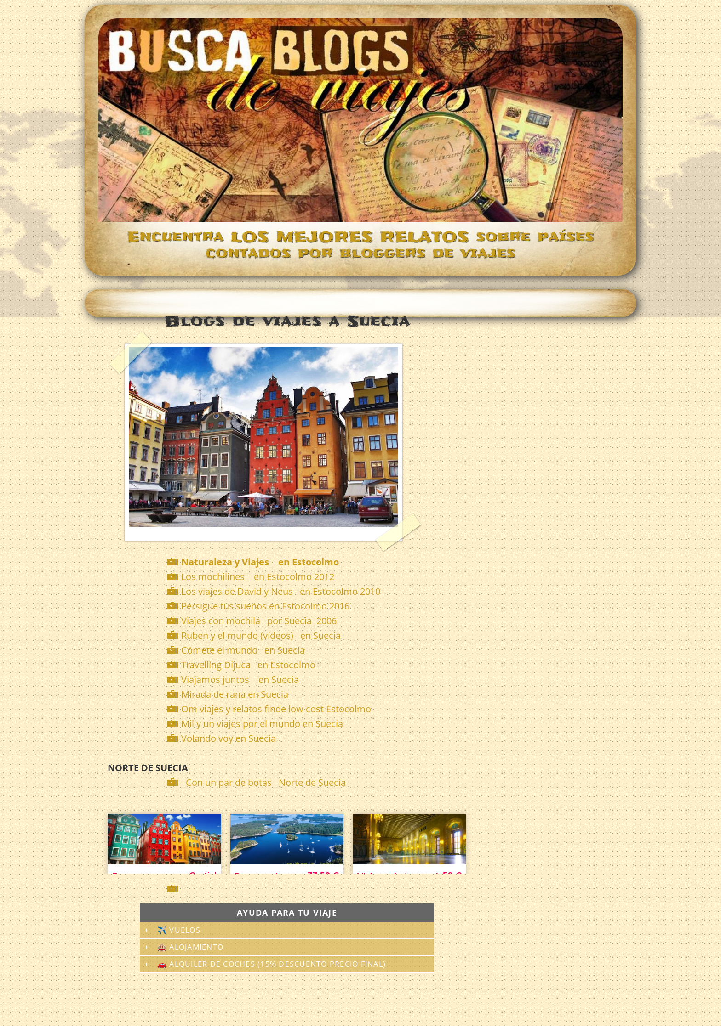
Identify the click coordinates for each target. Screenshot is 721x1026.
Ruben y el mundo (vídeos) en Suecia (261, 635)
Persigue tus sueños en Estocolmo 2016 (265, 606)
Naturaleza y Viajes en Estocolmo (260, 562)
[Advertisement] (288, 888)
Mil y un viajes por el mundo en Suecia (262, 723)
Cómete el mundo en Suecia (243, 650)
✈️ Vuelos (178, 930)
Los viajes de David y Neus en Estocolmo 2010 (280, 591)
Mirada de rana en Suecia (234, 694)
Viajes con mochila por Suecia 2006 (259, 620)
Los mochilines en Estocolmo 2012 (257, 576)
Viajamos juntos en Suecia (240, 679)
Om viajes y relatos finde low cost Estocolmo (276, 709)
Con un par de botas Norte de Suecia (266, 782)
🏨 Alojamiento (190, 947)
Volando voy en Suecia (228, 738)
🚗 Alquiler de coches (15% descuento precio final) (271, 964)
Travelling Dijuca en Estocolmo (248, 665)
